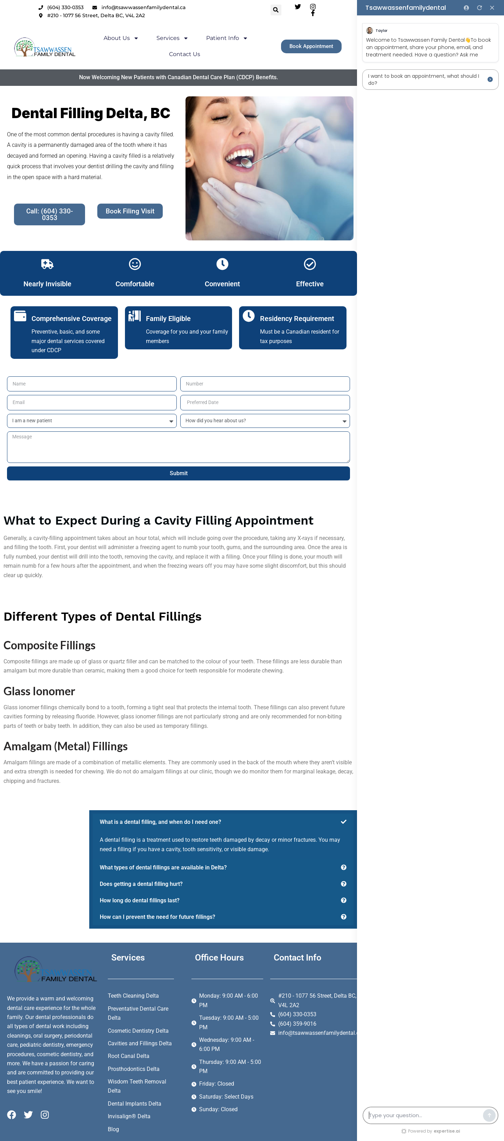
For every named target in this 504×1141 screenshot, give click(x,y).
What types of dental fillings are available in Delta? (163, 867)
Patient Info (216, 41)
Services (161, 41)
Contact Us (270, 41)
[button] (286, 10)
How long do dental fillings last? (140, 900)
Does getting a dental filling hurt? (141, 884)
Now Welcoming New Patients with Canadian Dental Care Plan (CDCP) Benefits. (187, 67)
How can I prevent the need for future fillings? (157, 917)
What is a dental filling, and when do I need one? (160, 822)
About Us (110, 41)
